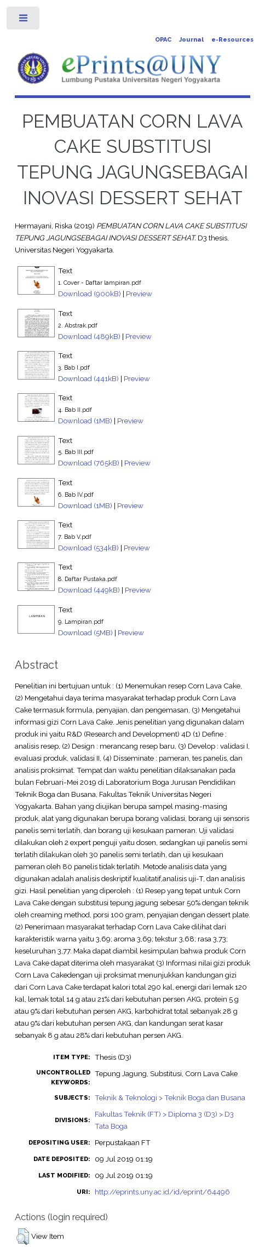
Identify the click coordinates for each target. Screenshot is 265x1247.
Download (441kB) (88, 378)
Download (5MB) (85, 632)
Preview (139, 293)
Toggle (24, 20)
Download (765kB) (88, 462)
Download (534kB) (88, 547)
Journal (191, 39)
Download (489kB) (89, 336)
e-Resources (232, 39)
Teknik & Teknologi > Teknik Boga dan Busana (170, 1097)
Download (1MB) (85, 420)
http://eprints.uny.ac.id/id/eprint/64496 (162, 1191)
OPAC (163, 39)
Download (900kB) (89, 293)
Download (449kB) (89, 589)
